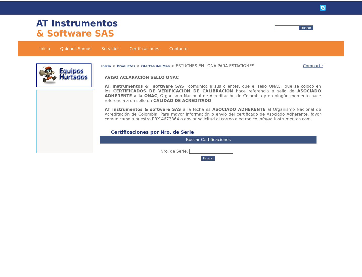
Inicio (44, 48)
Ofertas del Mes (155, 66)
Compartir (313, 65)
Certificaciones (144, 48)
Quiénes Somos (75, 48)
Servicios (110, 48)
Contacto (178, 48)
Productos (126, 66)
